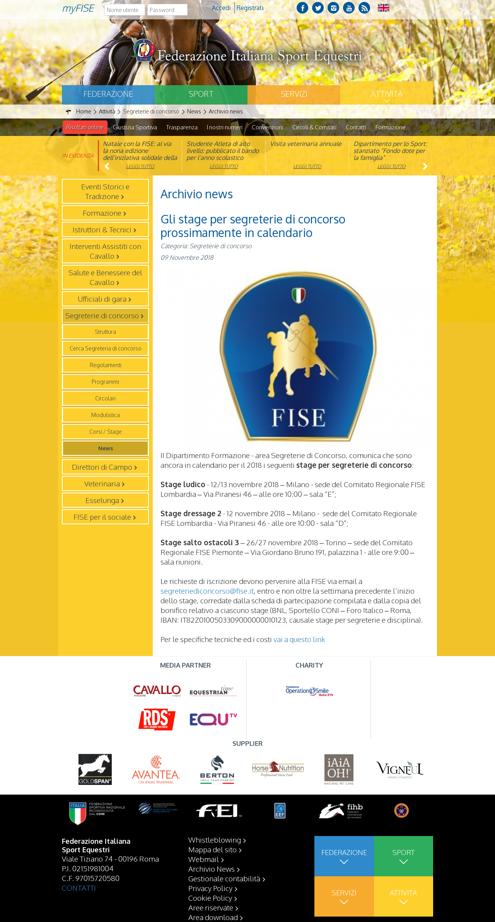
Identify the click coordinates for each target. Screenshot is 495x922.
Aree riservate (210, 907)
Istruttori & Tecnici (102, 229)
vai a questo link (299, 639)
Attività (387, 94)
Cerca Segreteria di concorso (106, 348)
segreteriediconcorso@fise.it (207, 591)
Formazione (391, 127)
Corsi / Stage (105, 432)
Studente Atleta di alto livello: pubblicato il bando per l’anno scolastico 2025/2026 (222, 154)
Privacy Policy (210, 888)
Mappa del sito (212, 849)
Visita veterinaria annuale (305, 144)
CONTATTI (79, 887)
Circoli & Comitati (314, 127)
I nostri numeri (224, 127)
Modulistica (105, 415)
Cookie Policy (210, 897)
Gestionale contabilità (224, 878)
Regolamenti (105, 365)
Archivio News (211, 868)
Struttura (105, 332)
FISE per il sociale (102, 517)
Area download (213, 917)
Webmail (203, 859)
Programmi (105, 382)
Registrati (250, 8)
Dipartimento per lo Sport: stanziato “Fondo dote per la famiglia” (390, 151)
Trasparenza (182, 127)
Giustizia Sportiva (135, 127)
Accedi (221, 8)
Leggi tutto (140, 167)
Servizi (294, 94)
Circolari (105, 398)
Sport (201, 94)
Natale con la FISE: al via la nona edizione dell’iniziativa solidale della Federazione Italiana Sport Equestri (140, 158)
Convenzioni (267, 127)
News (105, 448)
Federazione (108, 94)
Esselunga (102, 500)
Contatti (356, 127)
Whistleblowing (214, 839)
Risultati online (85, 127)
